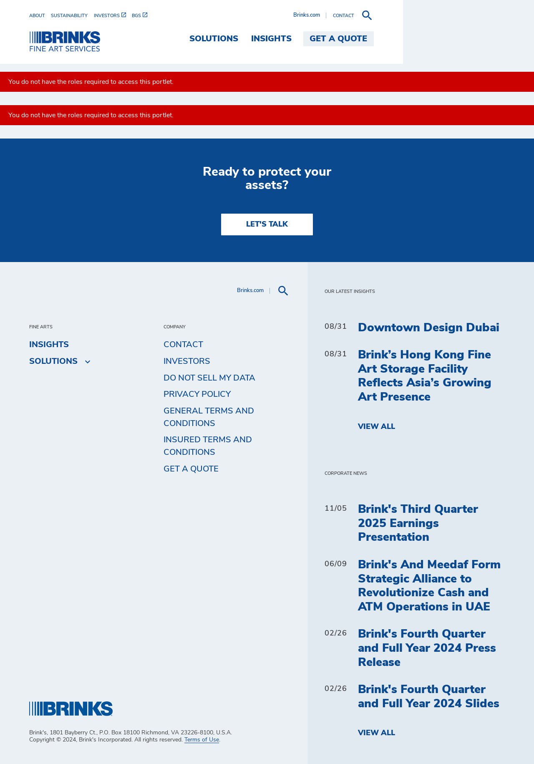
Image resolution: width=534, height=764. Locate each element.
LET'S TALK (267, 224)
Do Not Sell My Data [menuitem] (209, 378)
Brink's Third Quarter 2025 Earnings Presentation (418, 523)
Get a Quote (191, 469)
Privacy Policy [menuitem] (197, 394)
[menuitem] (40, 16)
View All (376, 427)
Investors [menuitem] (187, 361)
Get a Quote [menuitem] (470, 39)
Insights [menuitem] (402, 39)
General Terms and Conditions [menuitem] (209, 417)
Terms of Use (201, 740)
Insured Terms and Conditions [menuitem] (208, 446)
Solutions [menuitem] (344, 39)
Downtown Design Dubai (428, 328)
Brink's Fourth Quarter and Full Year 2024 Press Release (427, 648)
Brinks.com (437, 15)
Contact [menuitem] (183, 344)
